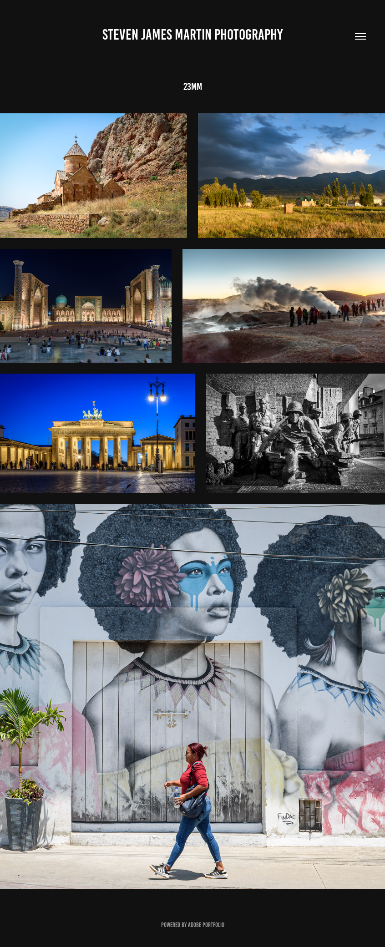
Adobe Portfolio (206, 925)
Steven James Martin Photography (192, 34)
